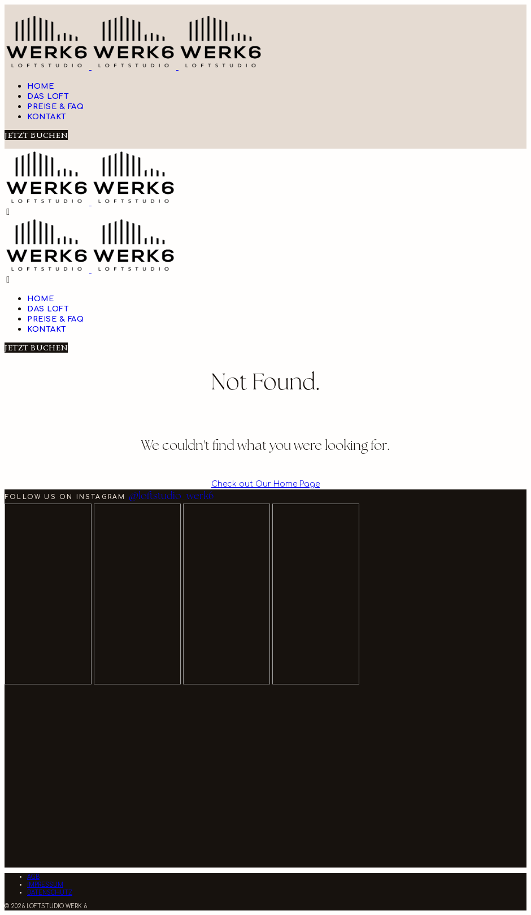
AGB (33, 877)
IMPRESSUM (45, 885)
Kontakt (47, 117)
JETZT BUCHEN (36, 135)
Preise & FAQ (55, 107)
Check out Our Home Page (265, 484)
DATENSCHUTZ (49, 893)
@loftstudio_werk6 (171, 496)
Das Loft (48, 97)
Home (40, 86)
